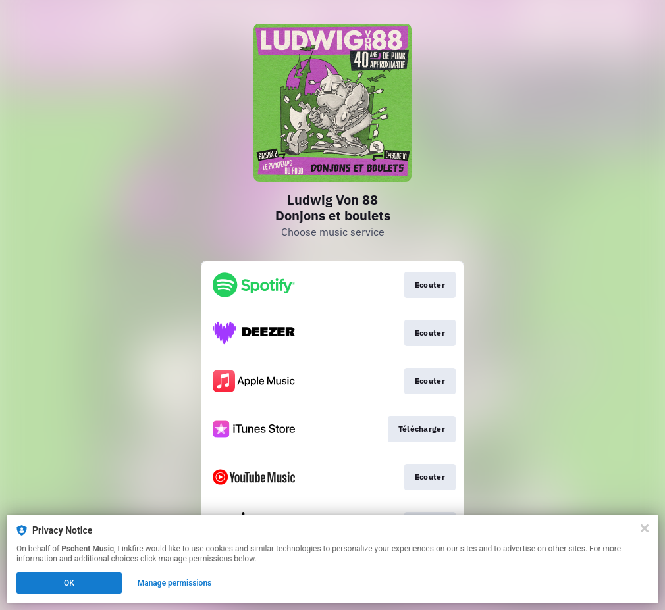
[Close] (644, 528)
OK (69, 583)
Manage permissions (175, 583)
